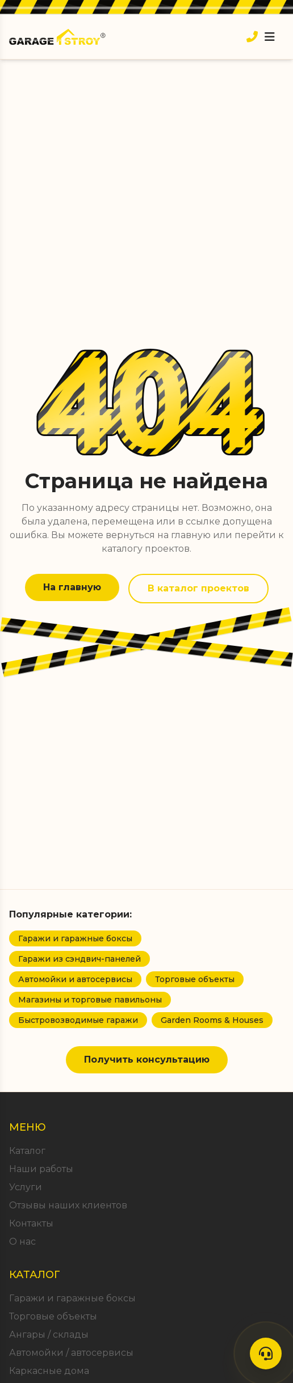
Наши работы (41, 1169)
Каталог (27, 1150)
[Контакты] (266, 1353)
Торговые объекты (195, 979)
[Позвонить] (252, 37)
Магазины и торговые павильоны (90, 1000)
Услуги (25, 1187)
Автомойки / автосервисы (71, 1352)
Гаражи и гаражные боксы (75, 938)
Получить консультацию (147, 1059)
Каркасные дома (49, 1370)
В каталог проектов (198, 588)
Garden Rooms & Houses (212, 1020)
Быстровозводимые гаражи (78, 1020)
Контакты (31, 1223)
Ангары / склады (49, 1334)
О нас (22, 1241)
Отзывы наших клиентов (68, 1205)
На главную (72, 587)
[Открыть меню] (270, 37)
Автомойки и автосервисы (75, 979)
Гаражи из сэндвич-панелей (79, 959)
